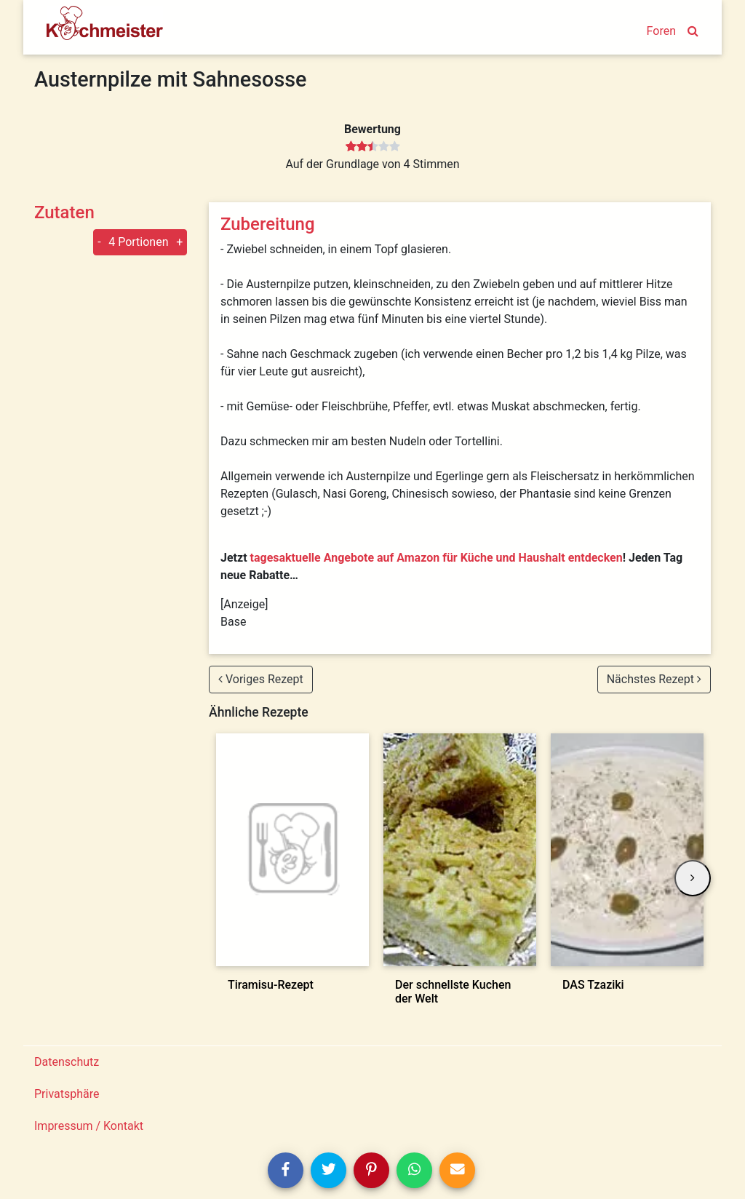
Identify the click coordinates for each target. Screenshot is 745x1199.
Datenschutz (66, 1062)
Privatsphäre (67, 1094)
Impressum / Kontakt (88, 1126)
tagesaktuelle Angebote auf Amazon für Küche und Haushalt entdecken (436, 558)
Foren (661, 31)
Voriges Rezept (260, 679)
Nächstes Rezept (654, 679)
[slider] (373, 147)
